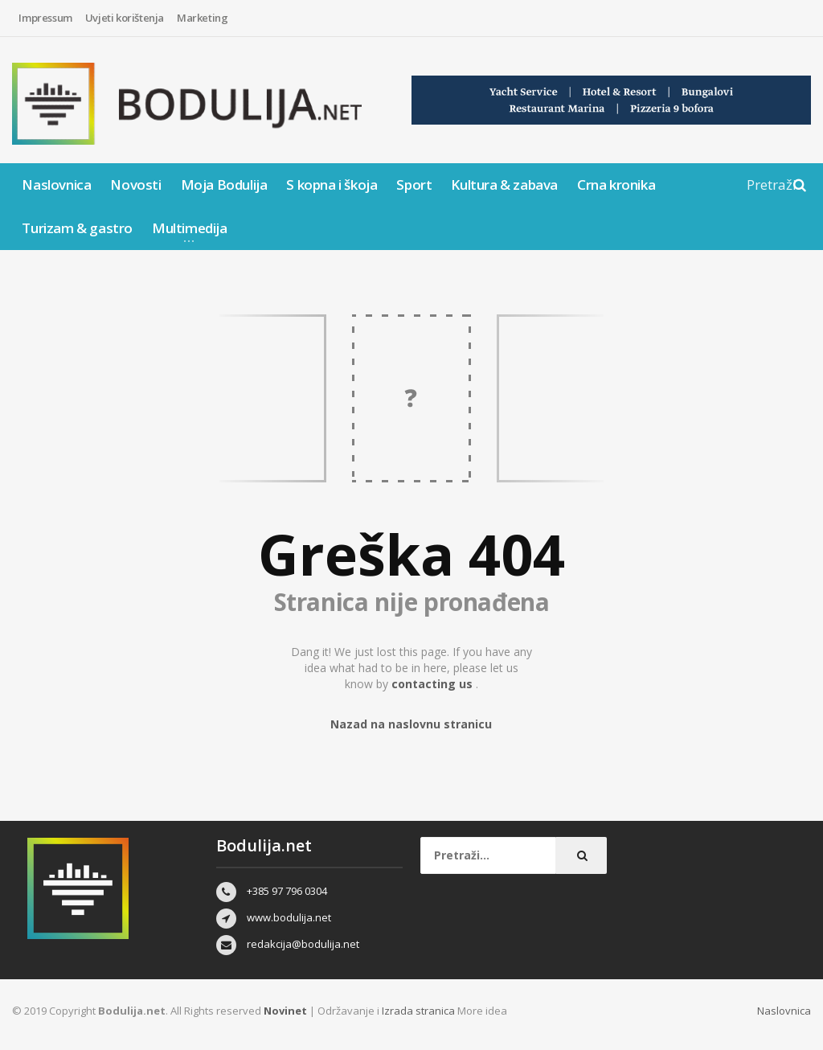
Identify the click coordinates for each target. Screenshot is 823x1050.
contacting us (433, 683)
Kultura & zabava (504, 184)
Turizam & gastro (77, 228)
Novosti (135, 184)
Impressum (45, 17)
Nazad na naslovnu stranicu (411, 724)
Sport (414, 184)
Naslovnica (56, 184)
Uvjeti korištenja (124, 17)
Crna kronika (616, 184)
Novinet (285, 1010)
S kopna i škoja (331, 184)
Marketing (202, 17)
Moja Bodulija (224, 184)
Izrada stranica (419, 1010)
